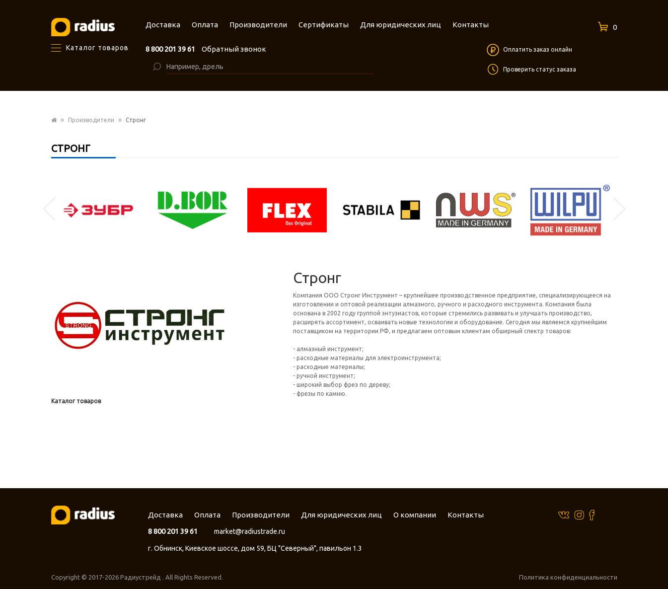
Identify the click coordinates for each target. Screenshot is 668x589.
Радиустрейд (141, 577)
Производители (91, 120)
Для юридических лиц (341, 515)
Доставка (165, 515)
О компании (414, 515)
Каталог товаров (76, 401)
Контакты (465, 515)
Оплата (207, 515)
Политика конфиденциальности (568, 577)
